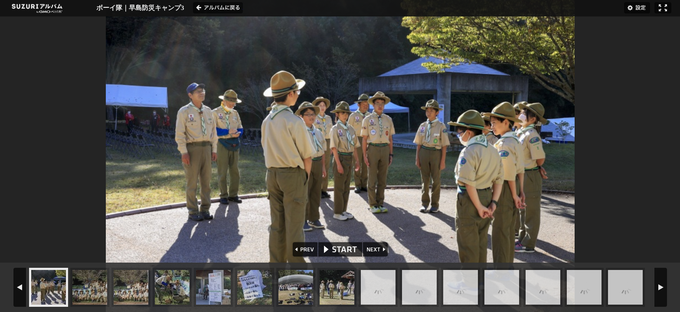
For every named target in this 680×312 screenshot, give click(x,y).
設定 (637, 7)
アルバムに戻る (218, 7)
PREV (304, 249)
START (340, 249)
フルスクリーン (662, 7)
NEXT (376, 249)
